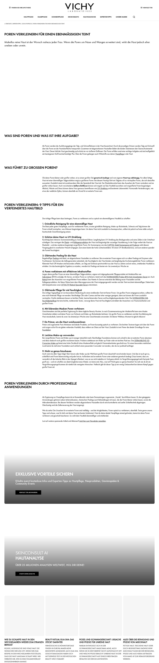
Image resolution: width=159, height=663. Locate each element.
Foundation (46, 330)
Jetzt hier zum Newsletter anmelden (92, 421)
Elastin (66, 242)
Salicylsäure (46, 277)
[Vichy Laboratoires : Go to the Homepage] (79, 7)
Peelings (56, 258)
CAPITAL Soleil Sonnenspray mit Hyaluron (123, 245)
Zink (61, 277)
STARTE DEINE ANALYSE (27, 574)
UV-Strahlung (102, 188)
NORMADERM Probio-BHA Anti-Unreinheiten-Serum (127, 277)
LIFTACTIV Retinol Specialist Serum (74, 285)
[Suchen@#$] (134, 17)
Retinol (44, 279)
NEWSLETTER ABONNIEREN (28, 492)
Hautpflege (119, 154)
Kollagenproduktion (80, 242)
